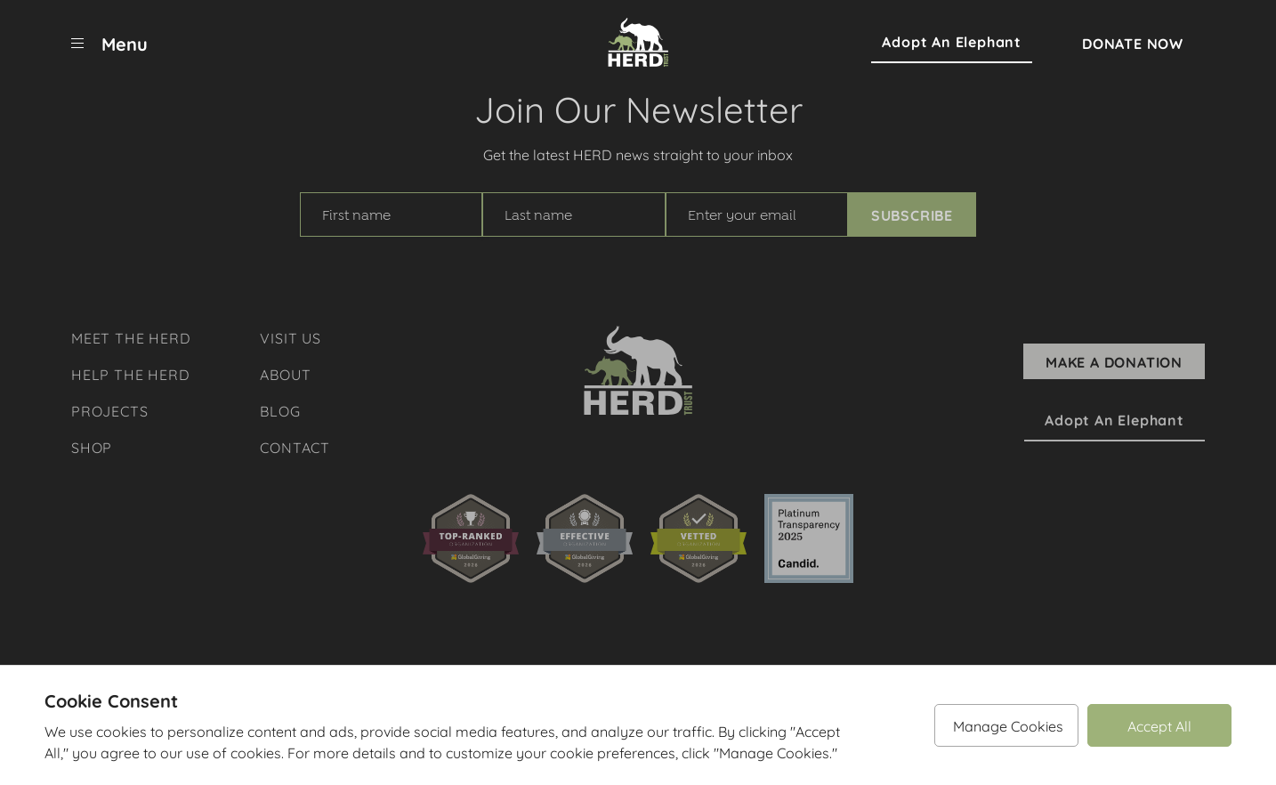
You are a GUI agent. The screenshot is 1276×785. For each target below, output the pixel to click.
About (285, 373)
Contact (295, 446)
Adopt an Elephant (952, 42)
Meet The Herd (130, 337)
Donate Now (1132, 42)
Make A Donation (1114, 361)
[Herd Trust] (638, 43)
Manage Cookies (1008, 725)
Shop (91, 446)
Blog (280, 410)
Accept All (1159, 725)
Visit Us (290, 337)
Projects (109, 410)
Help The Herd (130, 373)
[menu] (109, 42)
